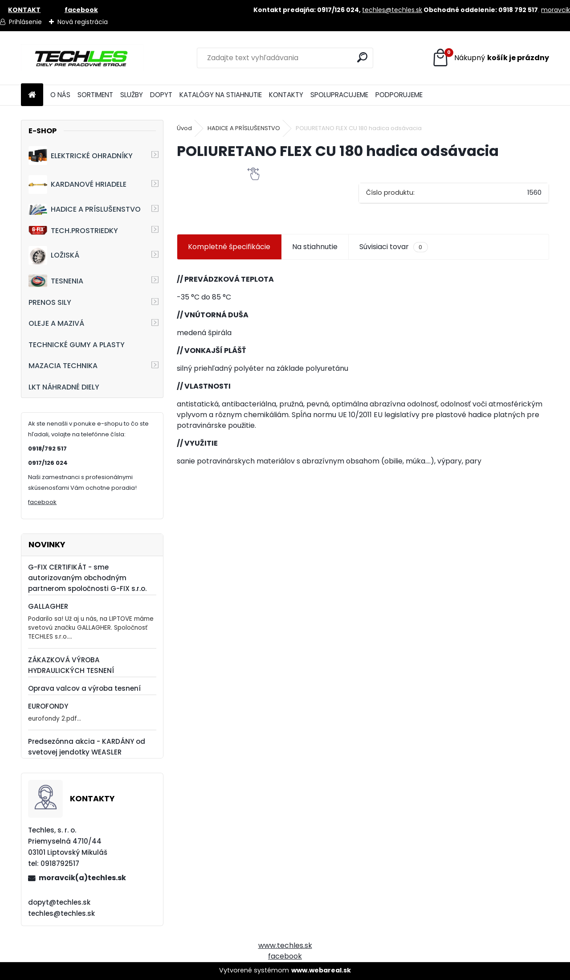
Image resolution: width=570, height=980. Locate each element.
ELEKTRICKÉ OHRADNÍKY (80, 155)
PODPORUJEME (399, 94)
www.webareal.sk (321, 970)
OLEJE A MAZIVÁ (56, 323)
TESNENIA (55, 281)
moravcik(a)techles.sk (82, 878)
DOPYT (161, 94)
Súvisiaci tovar (393, 247)
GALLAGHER (48, 606)
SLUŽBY (131, 94)
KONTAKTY (286, 94)
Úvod (184, 128)
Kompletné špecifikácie (229, 247)
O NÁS (60, 94)
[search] (362, 57)
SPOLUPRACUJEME (339, 94)
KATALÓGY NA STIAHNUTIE (220, 94)
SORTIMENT (95, 94)
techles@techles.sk (392, 9)
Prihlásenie (25, 21)
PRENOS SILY (49, 302)
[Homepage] (32, 95)
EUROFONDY (48, 706)
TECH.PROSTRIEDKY (73, 231)
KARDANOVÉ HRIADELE (77, 184)
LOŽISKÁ (53, 255)
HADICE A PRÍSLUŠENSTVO (84, 209)
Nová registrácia (82, 21)
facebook (42, 502)
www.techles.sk (285, 945)
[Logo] (82, 58)
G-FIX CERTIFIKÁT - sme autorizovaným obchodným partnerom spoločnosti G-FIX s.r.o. (87, 577)
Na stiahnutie (315, 247)
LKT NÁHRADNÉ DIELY (63, 387)
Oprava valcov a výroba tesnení (84, 688)
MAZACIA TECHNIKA (63, 366)
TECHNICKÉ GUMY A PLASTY (76, 345)
